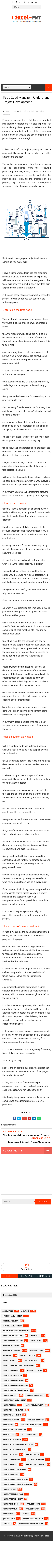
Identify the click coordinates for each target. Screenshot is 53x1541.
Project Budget (9, 1361)
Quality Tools (9, 1519)
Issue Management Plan (13, 1341)
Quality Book (26, 1269)
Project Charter (32, 1361)
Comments (43, 1276)
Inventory (35, 1336)
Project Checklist (11, 1371)
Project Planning (36, 1460)
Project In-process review (14, 1430)
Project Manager (10, 1455)
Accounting (8, 1311)
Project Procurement (35, 1465)
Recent (9, 1276)
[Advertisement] (26, 57)
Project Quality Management (15, 1480)
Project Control (10, 1395)
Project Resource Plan (13, 1494)
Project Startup (10, 1509)
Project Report (9, 1489)
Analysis (25, 1311)
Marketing (7, 1356)
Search (43, 1202)
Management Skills (11, 1346)
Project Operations (11, 1460)
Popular (26, 1276)
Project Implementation (31, 1425)
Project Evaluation (11, 1420)
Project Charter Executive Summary (18, 1366)
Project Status (32, 1509)
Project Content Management (16, 1390)
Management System (11, 1351)
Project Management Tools (15, 1450)
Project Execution (36, 1420)
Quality (26, 1514)
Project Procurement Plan (14, 1470)
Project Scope (33, 1504)
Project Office (32, 1455)
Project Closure (34, 1371)
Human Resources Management (16, 1331)
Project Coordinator (35, 1395)
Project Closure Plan (12, 1376)
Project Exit (8, 1425)
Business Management (12, 1316)
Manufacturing (36, 1351)
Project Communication (13, 1381)
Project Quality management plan (17, 1484)
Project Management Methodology (18, 1445)
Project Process (10, 1465)
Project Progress (11, 1475)
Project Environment (12, 1415)
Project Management (12, 1440)
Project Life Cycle (30, 1435)
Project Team (8, 1514)
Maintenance (36, 1341)
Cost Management (10, 1321)
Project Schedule (10, 1504)
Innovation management (13, 1336)
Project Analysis (27, 1356)
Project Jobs (8, 1435)
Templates (7, 1524)
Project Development (33, 1405)
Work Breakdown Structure (31, 1524)
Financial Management (12, 1326)
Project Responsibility (13, 1499)
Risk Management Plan (33, 1519)
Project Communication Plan (15, 1386)
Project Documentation (13, 1410)
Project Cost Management (14, 1400)
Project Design (9, 1405)
